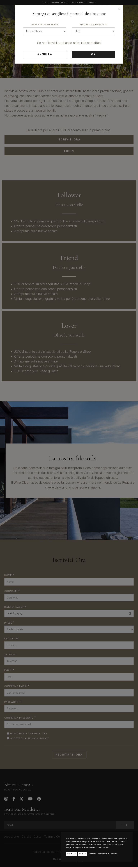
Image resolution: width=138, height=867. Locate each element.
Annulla (44, 54)
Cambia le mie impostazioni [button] (103, 854)
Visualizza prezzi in (93, 24)
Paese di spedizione (44, 24)
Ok (93, 54)
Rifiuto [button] (82, 854)
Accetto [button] (71, 854)
